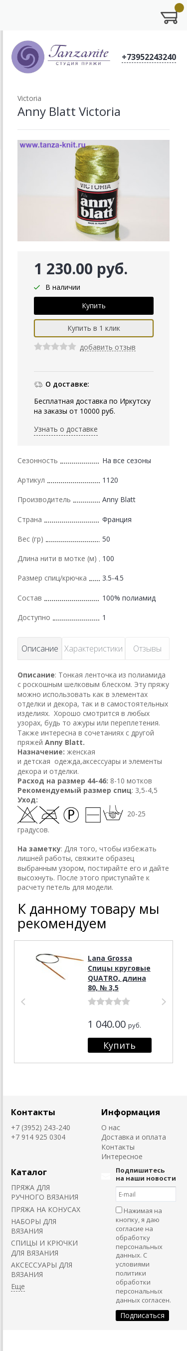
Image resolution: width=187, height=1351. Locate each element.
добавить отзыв (108, 347)
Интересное (122, 1156)
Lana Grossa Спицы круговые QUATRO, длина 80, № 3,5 (119, 972)
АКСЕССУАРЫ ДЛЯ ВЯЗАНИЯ (41, 1269)
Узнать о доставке (66, 429)
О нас (110, 1127)
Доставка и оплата (133, 1137)
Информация (130, 1112)
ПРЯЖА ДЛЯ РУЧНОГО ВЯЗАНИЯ (44, 1192)
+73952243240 (149, 56)
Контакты (33, 1112)
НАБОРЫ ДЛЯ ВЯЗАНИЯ (33, 1226)
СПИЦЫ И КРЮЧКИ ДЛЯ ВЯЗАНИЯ (44, 1247)
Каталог (29, 1172)
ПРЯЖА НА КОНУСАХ (45, 1209)
